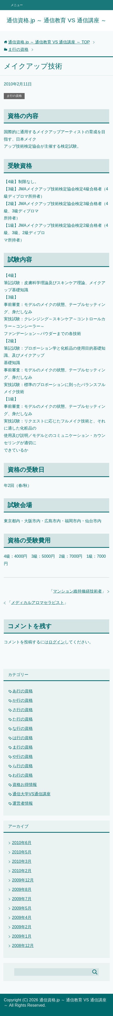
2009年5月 (21, 908)
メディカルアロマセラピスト (37, 602)
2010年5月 (21, 852)
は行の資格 (22, 738)
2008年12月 (23, 945)
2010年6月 (21, 843)
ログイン (57, 642)
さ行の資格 (22, 710)
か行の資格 (22, 700)
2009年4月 (21, 917)
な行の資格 (22, 728)
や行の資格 (22, 756)
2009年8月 (21, 889)
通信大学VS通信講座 (31, 794)
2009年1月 (21, 936)
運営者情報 (22, 803)
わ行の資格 (22, 775)
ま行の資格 (14, 96)
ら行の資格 (22, 766)
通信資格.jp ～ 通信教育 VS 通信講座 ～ (56, 20)
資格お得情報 (24, 784)
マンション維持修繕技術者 (77, 591)
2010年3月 (21, 861)
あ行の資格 (22, 691)
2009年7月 (21, 899)
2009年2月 (21, 927)
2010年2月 (21, 871)
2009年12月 (23, 880)
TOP (49, 42)
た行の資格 (22, 719)
